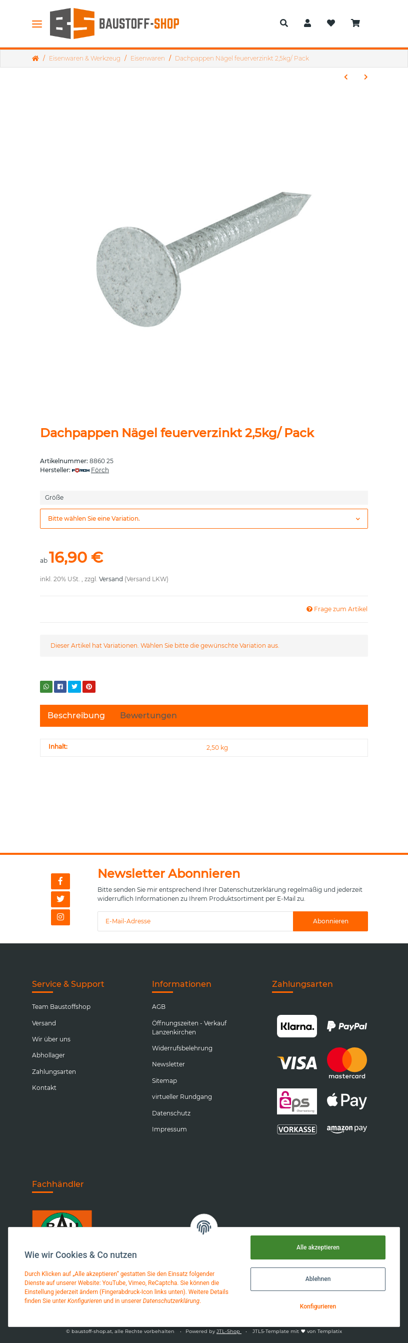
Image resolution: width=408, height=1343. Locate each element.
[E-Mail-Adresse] (196, 921)
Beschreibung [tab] (76, 715)
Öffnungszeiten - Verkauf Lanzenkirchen (189, 1027)
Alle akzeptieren (318, 1247)
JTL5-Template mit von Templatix (297, 1331)
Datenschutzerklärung (252, 889)
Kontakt (44, 1087)
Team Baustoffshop (61, 1006)
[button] (284, 24)
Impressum (169, 1129)
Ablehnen (318, 1278)
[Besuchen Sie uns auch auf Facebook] (60, 881)
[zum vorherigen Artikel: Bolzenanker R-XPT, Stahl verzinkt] (346, 77)
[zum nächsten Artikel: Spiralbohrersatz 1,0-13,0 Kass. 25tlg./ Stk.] (366, 77)
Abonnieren (330, 921)
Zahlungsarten (54, 1071)
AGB (159, 1006)
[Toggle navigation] (37, 24)
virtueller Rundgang (182, 1096)
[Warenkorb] (359, 24)
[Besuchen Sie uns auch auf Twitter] (60, 899)
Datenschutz (171, 1113)
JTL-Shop (229, 1331)
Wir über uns (51, 1039)
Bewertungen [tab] (148, 715)
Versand (111, 579)
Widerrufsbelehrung (182, 1048)
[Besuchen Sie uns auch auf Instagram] (60, 917)
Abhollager (48, 1055)
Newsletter (168, 1064)
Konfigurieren (318, 1306)
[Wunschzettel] (331, 24)
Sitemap (164, 1080)
